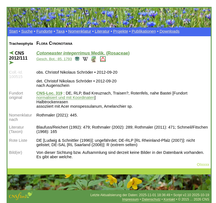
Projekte (120, 31)
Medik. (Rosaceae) (83, 53)
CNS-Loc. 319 (49, 93)
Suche (27, 31)
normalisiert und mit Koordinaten (65, 97)
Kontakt (169, 199)
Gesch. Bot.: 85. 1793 (54, 59)
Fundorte (44, 31)
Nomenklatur (79, 31)
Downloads (170, 31)
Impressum (130, 199)
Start (13, 31)
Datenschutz (151, 199)
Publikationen (144, 31)
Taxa (60, 31)
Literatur (102, 31)
